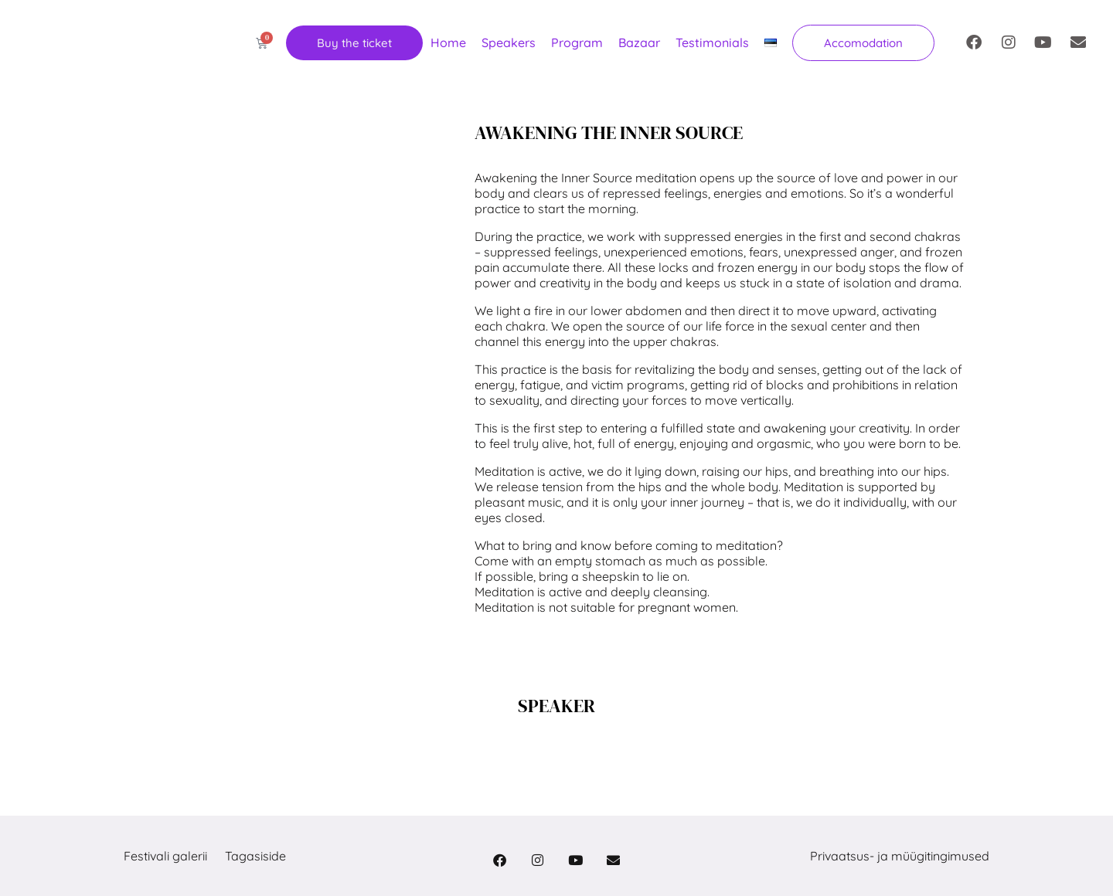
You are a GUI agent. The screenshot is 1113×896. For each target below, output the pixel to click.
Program (577, 42)
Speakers (509, 42)
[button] (863, 43)
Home (448, 42)
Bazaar (639, 42)
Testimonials (712, 42)
